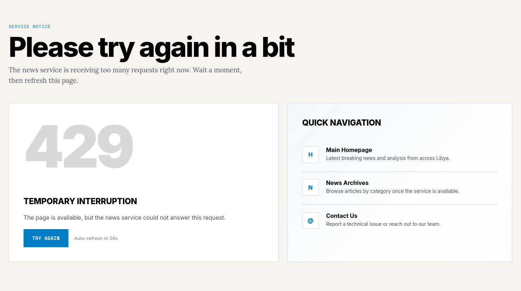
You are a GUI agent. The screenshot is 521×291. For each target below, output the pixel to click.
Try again (46, 238)
